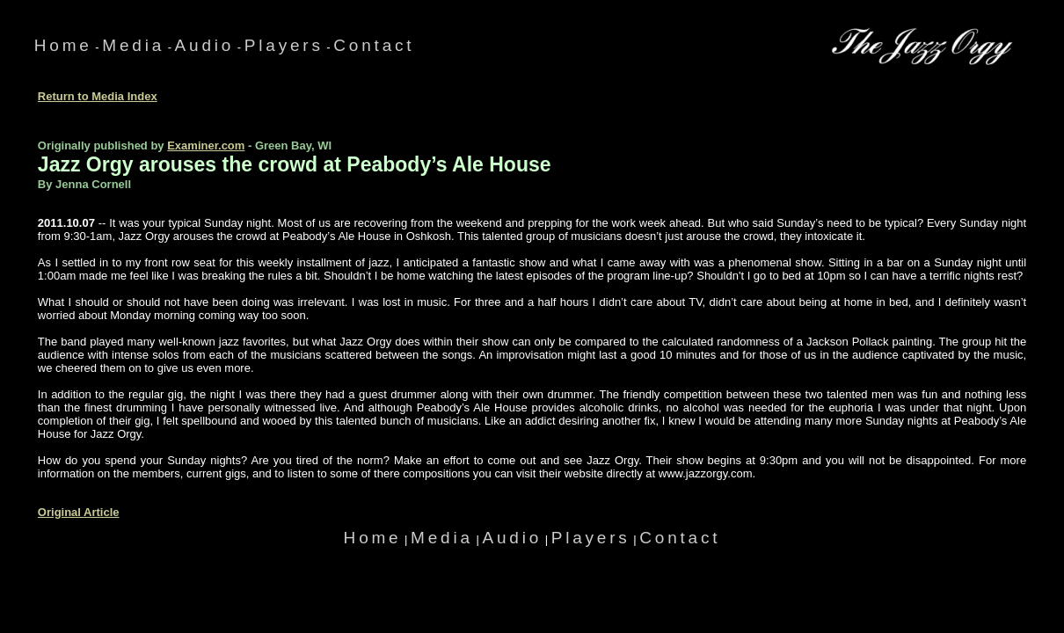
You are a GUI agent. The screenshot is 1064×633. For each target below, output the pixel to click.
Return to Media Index (97, 96)
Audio (205, 45)
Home (63, 45)
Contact (373, 45)
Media (133, 45)
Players (284, 45)
